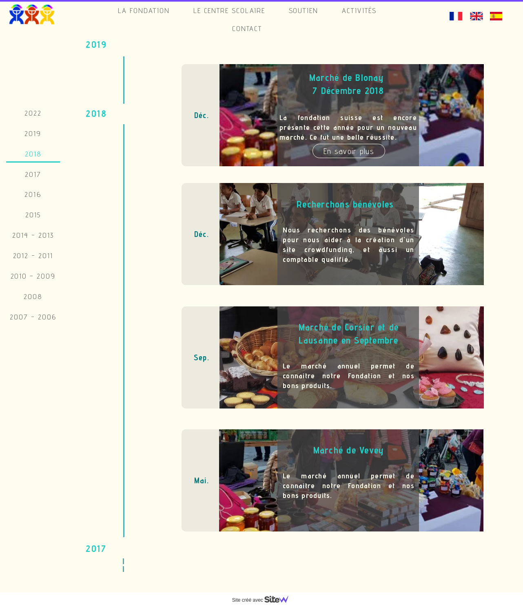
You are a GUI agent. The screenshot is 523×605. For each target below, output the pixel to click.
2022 (33, 113)
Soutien (304, 10)
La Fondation (144, 10)
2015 (33, 214)
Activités (359, 10)
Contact (247, 28)
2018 (33, 154)
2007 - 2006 (33, 317)
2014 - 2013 (33, 235)
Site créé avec (263, 600)
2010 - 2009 (33, 276)
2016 (32, 194)
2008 (33, 296)
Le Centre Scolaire (229, 10)
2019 (32, 133)
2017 (33, 174)
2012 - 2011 (33, 255)
